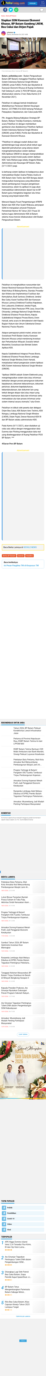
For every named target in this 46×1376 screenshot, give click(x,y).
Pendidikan (11, 1213)
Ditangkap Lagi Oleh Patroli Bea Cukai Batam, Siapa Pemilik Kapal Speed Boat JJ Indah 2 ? (17, 1274)
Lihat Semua (23, 1034)
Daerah (21, 556)
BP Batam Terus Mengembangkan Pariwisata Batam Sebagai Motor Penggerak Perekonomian (17, 1289)
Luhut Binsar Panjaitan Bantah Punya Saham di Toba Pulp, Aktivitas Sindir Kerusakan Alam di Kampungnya (16, 900)
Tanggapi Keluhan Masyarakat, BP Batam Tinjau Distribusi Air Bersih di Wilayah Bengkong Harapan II (16, 975)
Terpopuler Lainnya (23, 1316)
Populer (32, 3)
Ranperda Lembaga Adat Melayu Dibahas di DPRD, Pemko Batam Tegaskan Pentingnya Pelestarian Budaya (15, 960)
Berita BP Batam (9, 556)
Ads (23, 1341)
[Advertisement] (23, 253)
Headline (29, 556)
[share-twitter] (11, 10)
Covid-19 (10, 1219)
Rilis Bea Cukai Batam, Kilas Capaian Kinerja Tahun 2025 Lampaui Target (17, 1304)
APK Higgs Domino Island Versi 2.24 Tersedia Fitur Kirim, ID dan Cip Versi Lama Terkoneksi (18, 1244)
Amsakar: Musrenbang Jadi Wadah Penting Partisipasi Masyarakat (13, 1021)
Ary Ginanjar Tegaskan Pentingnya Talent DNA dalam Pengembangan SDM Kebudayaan (16, 1005)
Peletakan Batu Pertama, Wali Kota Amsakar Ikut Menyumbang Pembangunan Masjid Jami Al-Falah (15, 885)
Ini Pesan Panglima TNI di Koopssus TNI (21, 565)
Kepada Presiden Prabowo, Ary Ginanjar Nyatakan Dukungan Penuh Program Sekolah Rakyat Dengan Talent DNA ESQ (15, 990)
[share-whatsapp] (16, 10)
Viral (9, 1230)
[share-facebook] (5, 10)
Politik (9, 1208)
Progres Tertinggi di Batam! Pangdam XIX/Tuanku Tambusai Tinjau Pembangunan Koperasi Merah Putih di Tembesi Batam (15, 915)
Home (3, 16)
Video (9, 1224)
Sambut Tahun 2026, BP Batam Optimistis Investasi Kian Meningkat (15, 945)
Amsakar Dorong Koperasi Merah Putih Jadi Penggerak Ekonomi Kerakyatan (15, 930)
